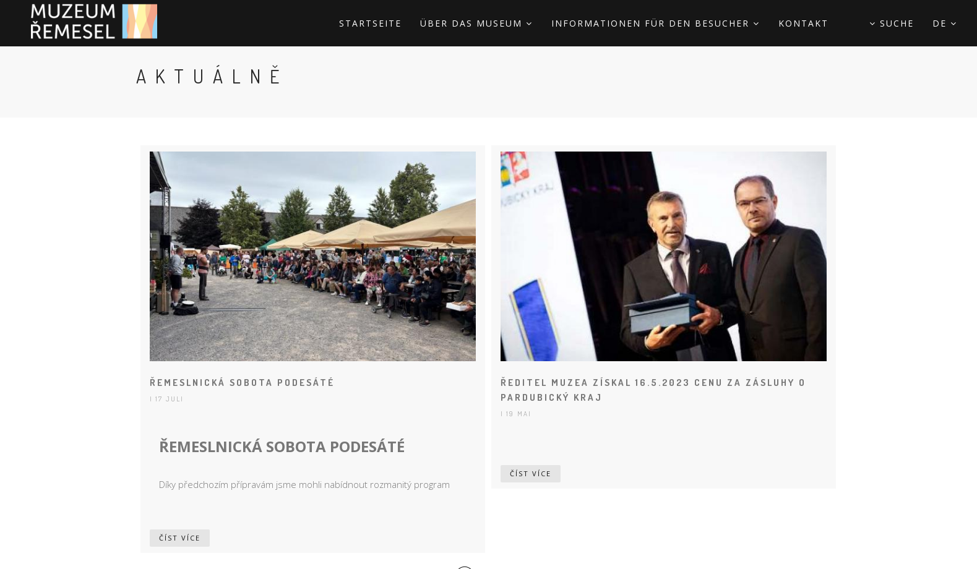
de (944, 23)
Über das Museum (476, 23)
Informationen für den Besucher (655, 23)
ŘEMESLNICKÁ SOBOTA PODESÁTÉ (242, 382)
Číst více (179, 537)
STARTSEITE (370, 23)
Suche (891, 23)
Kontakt (803, 23)
